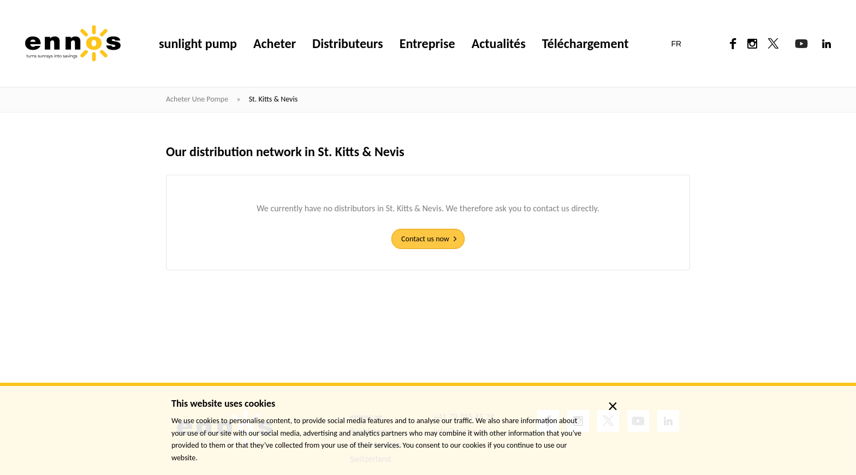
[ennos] (73, 43)
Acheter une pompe (198, 99)
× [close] (612, 406)
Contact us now (425, 239)
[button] (683, 43)
